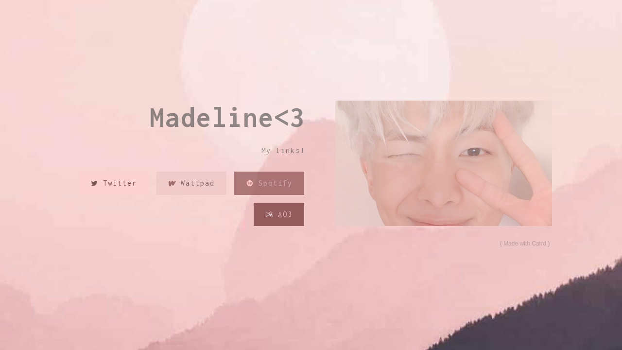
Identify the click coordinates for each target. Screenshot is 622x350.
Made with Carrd (524, 243)
